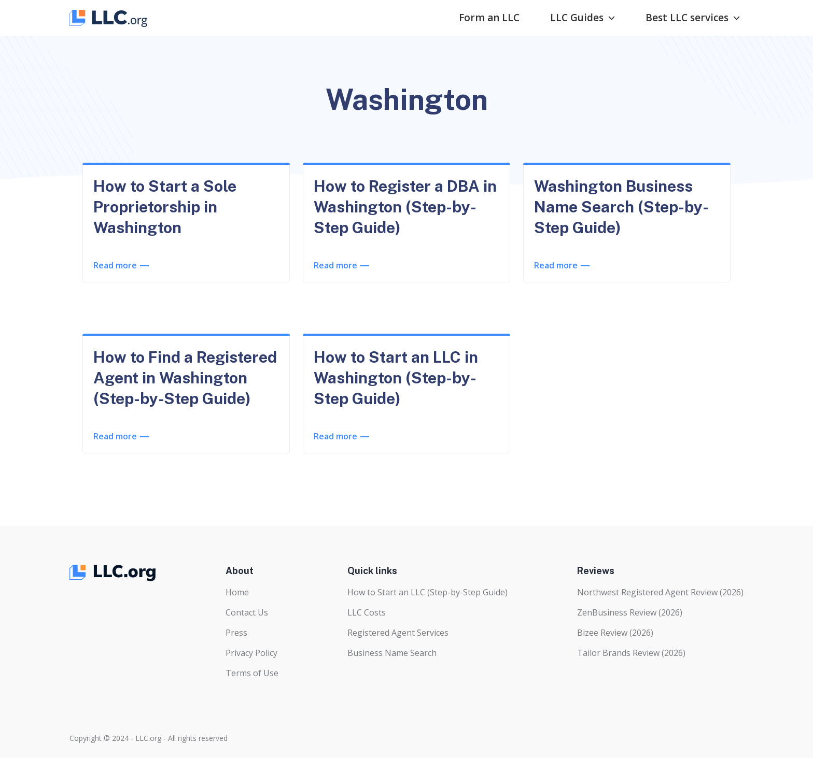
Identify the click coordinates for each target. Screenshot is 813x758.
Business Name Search (392, 653)
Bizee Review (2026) (615, 632)
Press (236, 632)
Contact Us (247, 612)
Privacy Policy (251, 653)
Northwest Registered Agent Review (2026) (660, 592)
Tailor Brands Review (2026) (631, 653)
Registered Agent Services (397, 632)
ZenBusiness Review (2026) (629, 612)
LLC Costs (366, 612)
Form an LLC (489, 17)
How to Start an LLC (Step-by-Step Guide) (427, 592)
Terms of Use (252, 673)
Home (237, 592)
